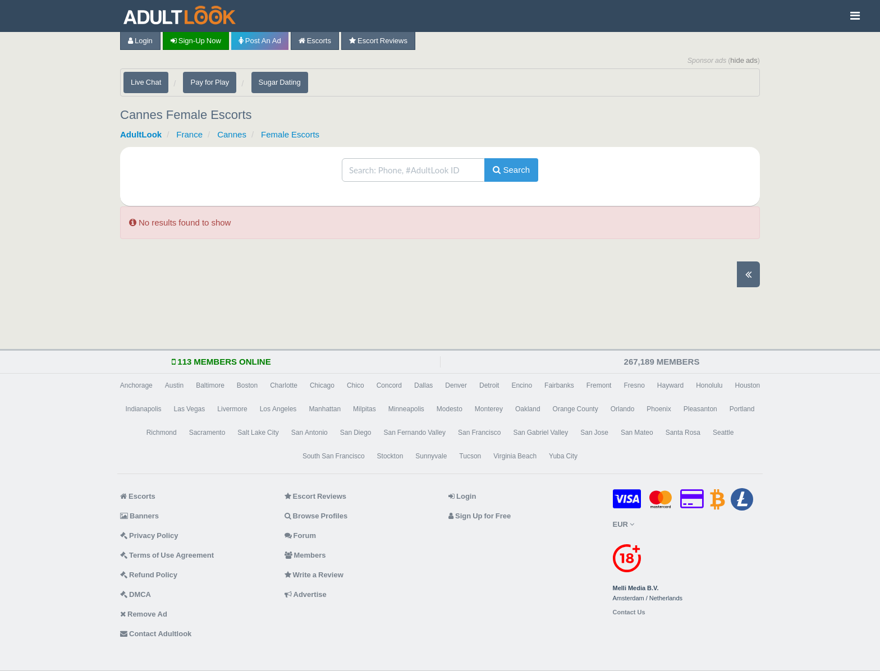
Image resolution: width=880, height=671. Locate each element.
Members (305, 555)
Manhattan (325, 409)
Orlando (623, 409)
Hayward (670, 385)
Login (140, 40)
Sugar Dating (280, 82)
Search (511, 170)
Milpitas (364, 409)
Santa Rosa (683, 432)
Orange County (575, 409)
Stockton (390, 456)
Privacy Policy (149, 535)
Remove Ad (143, 614)
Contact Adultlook (155, 633)
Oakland (527, 409)
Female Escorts (290, 134)
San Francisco (479, 432)
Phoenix (659, 409)
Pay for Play (209, 82)
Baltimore (210, 385)
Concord (389, 385)
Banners (139, 516)
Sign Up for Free (479, 516)
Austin (174, 385)
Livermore (232, 409)
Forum (300, 535)
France (189, 134)
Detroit (489, 385)
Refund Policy (148, 574)
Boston (247, 385)
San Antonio (309, 432)
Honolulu (709, 385)
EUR (623, 524)
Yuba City (563, 456)
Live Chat (146, 82)
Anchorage (136, 385)
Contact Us (629, 612)
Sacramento (207, 432)
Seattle (723, 432)
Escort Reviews (378, 40)
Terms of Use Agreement (167, 555)
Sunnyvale (431, 456)
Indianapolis (144, 409)
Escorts (315, 40)
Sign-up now (196, 40)
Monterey (489, 409)
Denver (456, 385)
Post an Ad (260, 40)
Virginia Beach (515, 456)
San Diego (356, 432)
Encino (521, 385)
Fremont (599, 385)
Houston (747, 385)
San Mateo (637, 432)
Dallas (423, 385)
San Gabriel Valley (540, 432)
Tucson (470, 456)
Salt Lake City (257, 432)
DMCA (135, 594)
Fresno (634, 385)
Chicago (322, 385)
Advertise (306, 594)
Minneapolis (406, 409)
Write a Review (314, 574)
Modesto (449, 409)
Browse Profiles (316, 516)
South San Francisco (333, 456)
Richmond (161, 432)
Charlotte (283, 385)
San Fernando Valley (415, 432)
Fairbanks (559, 385)
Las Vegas (189, 409)
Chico (355, 385)
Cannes (231, 134)
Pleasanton (700, 409)
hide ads (744, 60)
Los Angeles (278, 409)
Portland (742, 409)
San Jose (594, 432)
